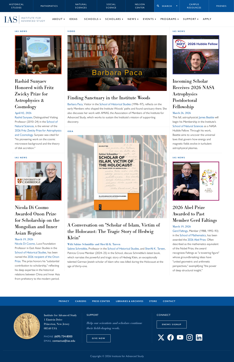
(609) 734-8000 (63, 336)
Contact (169, 301)
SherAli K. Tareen (110, 244)
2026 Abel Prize (197, 239)
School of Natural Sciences (188, 126)
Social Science (111, 6)
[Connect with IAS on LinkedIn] (199, 339)
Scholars (113, 19)
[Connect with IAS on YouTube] (180, 339)
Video (71, 31)
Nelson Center (140, 6)
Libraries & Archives (129, 301)
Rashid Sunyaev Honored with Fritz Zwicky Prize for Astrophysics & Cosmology (34, 94)
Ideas (73, 19)
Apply (207, 19)
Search (167, 6)
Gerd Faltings (180, 231)
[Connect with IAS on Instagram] (189, 339)
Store (153, 301)
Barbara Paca (75, 104)
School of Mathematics (193, 235)
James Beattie (206, 117)
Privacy (64, 301)
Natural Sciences (81, 6)
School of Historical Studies (115, 104)
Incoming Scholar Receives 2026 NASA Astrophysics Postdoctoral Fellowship (193, 94)
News (132, 19)
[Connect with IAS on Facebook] (170, 339)
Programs (169, 19)
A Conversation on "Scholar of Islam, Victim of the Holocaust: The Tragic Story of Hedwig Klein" (113, 231)
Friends (221, 6)
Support (189, 19)
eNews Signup (171, 324)
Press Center (101, 301)
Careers (80, 301)
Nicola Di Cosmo (25, 243)
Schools (91, 19)
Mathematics (49, 6)
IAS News (21, 31)
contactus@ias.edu (63, 340)
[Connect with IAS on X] (161, 339)
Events (148, 19)
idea (70, 131)
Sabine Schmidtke (84, 244)
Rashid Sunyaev (23, 117)
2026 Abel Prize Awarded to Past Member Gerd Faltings (195, 213)
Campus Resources (194, 6)
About (57, 19)
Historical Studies (16, 6)
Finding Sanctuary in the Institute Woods (108, 98)
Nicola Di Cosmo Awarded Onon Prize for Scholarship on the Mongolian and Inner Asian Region (37, 220)
